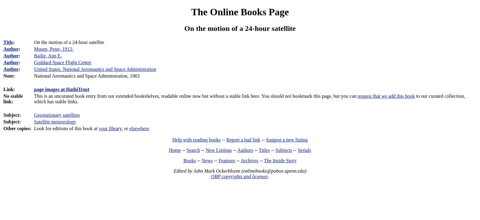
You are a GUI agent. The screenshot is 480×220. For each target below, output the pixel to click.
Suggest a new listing (287, 139)
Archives (249, 160)
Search (193, 150)
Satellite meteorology (55, 121)
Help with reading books (196, 139)
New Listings (219, 150)
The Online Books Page (240, 11)
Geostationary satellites (57, 115)
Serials (304, 150)
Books (189, 160)
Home (175, 150)
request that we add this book (386, 96)
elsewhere (139, 128)
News (207, 160)
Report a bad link (243, 139)
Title (8, 42)
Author (11, 49)
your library (110, 128)
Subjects (284, 150)
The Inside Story (280, 160)
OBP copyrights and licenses (239, 176)
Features (227, 160)
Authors (245, 150)
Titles (264, 150)
